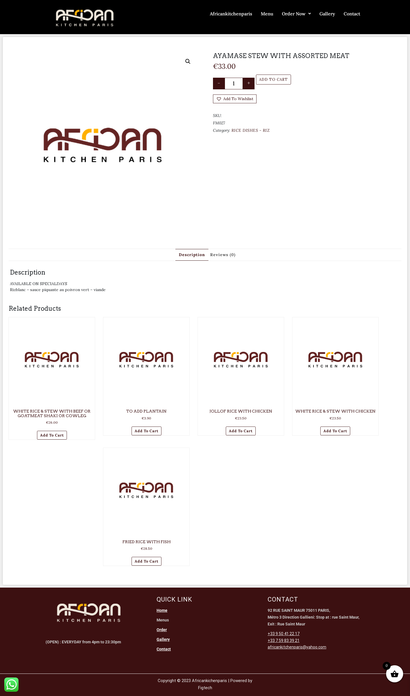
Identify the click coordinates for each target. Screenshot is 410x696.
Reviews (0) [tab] (222, 254)
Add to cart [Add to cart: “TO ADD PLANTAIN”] (146, 431)
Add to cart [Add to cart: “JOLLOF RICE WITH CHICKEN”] (241, 431)
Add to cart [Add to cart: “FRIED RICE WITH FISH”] (146, 561)
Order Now (296, 14)
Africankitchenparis (231, 14)
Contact (352, 14)
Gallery (327, 14)
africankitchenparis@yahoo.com (297, 647)
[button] (188, 61)
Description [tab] (192, 254)
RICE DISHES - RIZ (250, 130)
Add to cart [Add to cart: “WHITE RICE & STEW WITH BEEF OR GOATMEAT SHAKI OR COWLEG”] (52, 435)
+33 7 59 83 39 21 (284, 640)
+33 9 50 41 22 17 (284, 633)
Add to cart (273, 79)
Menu (267, 14)
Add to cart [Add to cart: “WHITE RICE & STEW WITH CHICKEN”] (335, 431)
